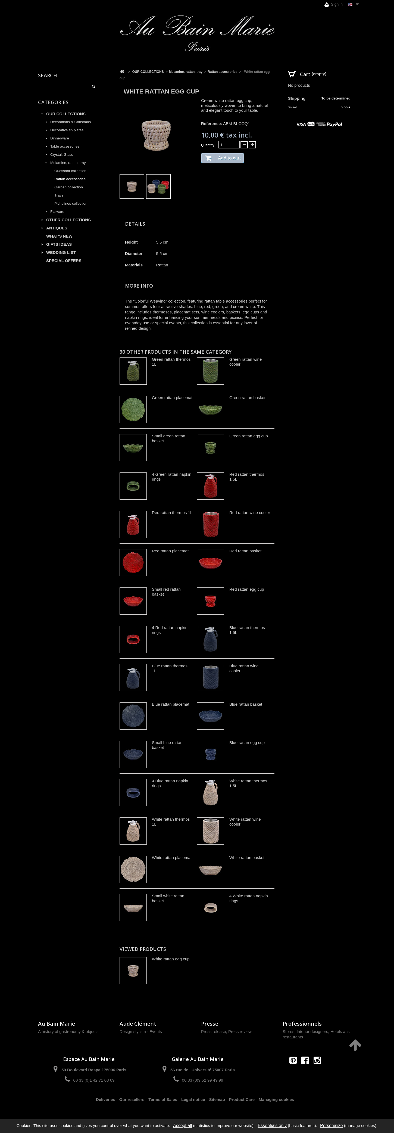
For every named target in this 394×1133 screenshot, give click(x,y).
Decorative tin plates (66, 130)
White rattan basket (246, 857)
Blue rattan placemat (170, 704)
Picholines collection (70, 203)
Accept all (182, 1125)
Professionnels (302, 1023)
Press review (240, 1031)
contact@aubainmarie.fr (307, 1072)
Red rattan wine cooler (249, 512)
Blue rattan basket (245, 704)
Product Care (242, 1099)
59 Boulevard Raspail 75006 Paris (93, 1069)
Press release (213, 1031)
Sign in (333, 4)
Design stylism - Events (141, 1031)
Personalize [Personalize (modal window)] (331, 1125)
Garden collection (68, 187)
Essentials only (272, 1125)
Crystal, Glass (61, 154)
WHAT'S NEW (59, 236)
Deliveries (105, 1099)
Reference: (211, 123)
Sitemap (217, 1099)
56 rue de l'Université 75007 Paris (202, 1069)
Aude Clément (138, 1023)
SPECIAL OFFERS (64, 260)
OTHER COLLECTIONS (68, 219)
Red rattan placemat (170, 551)
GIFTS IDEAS (59, 244)
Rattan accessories (70, 179)
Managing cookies (276, 1099)
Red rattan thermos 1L (172, 512)
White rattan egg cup (170, 959)
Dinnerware (59, 138)
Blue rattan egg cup (247, 742)
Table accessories (64, 146)
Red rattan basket (245, 551)
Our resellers (132, 1099)
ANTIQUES (56, 228)
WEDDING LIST (61, 252)
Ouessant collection (70, 171)
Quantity (207, 145)
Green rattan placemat (172, 397)
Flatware (57, 212)
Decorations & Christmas (70, 122)
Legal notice (193, 1099)
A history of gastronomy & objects (68, 1031)
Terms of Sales (162, 1099)
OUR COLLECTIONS (66, 113)
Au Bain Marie (56, 1023)
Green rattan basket (247, 397)
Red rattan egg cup (246, 589)
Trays (58, 195)
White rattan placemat (172, 857)
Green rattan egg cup (248, 436)
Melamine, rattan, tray (68, 163)
